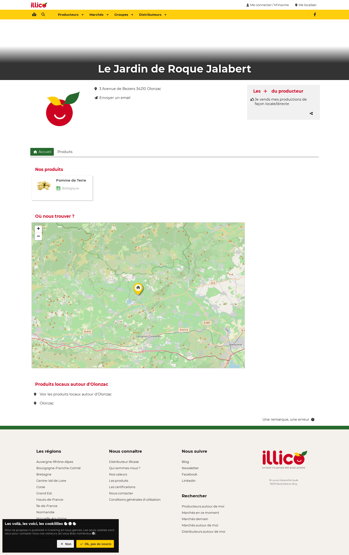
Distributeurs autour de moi (203, 531)
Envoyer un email (112, 98)
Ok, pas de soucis (95, 544)
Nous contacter (121, 493)
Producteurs (70, 14)
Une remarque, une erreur (288, 419)
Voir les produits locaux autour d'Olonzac (73, 394)
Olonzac (44, 403)
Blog (185, 462)
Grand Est (44, 493)
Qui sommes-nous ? (124, 468)
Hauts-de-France (49, 499)
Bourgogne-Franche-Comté (58, 468)
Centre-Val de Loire (51, 481)
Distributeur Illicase (124, 462)
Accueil (42, 152)
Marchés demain (195, 519)
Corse (40, 487)
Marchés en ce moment (200, 513)
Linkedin (189, 481)
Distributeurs (152, 14)
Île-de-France (46, 506)
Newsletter (190, 468)
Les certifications (122, 487)
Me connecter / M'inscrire (267, 5)
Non (65, 544)
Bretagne (43, 474)
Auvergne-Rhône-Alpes (54, 462)
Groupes (123, 14)
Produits (64, 152)
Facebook (189, 474)
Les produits (118, 481)
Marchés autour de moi (200, 525)
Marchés (98, 14)
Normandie (45, 512)
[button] (138, 290)
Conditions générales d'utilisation (135, 499)
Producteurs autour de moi (203, 506)
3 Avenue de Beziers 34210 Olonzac (128, 89)
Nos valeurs (118, 474)
